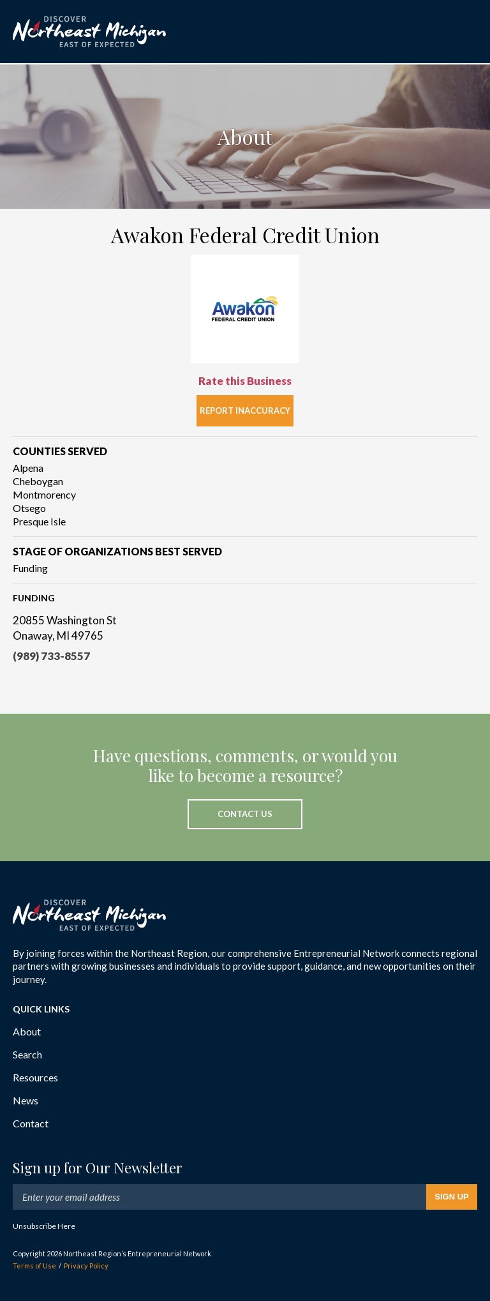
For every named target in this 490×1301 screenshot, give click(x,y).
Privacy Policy (86, 1265)
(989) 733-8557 (51, 656)
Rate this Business (245, 380)
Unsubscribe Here (44, 1226)
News (25, 1100)
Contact (30, 1123)
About (27, 1031)
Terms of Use (34, 1265)
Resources (35, 1077)
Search (27, 1054)
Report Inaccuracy (245, 410)
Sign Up (451, 1196)
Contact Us (245, 814)
